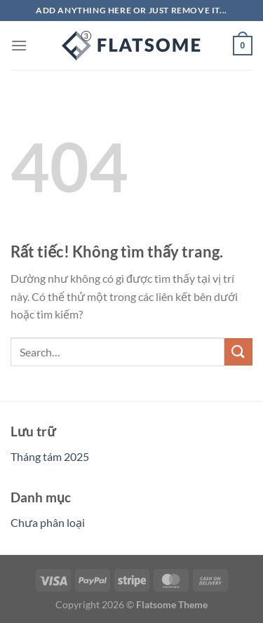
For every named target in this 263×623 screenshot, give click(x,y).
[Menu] (19, 45)
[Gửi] (238, 352)
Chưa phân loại (48, 522)
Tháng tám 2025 (50, 456)
